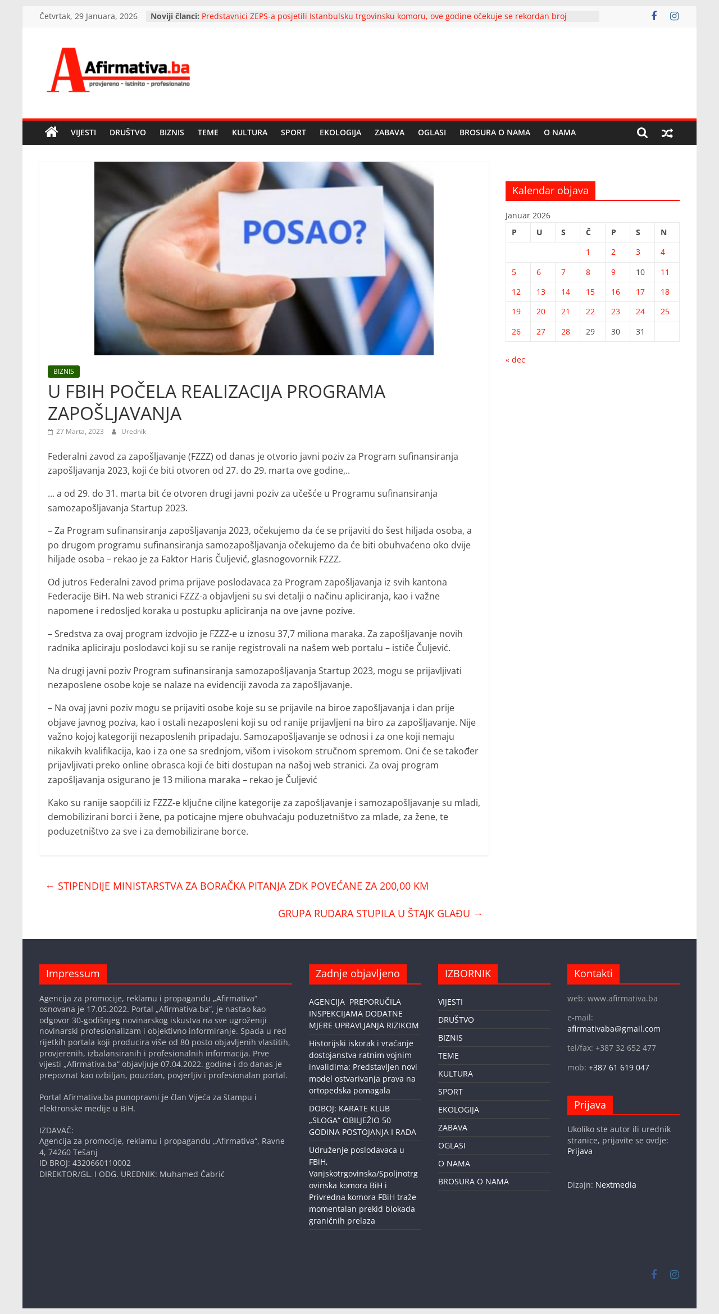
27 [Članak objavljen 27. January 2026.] (540, 331)
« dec (515, 359)
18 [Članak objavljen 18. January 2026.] (665, 291)
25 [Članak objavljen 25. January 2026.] (665, 311)
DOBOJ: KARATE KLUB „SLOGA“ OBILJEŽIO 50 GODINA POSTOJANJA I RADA (362, 1120)
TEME (208, 132)
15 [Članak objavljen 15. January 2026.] (590, 291)
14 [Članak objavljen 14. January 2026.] (565, 291)
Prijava (580, 1151)
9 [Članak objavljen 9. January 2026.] (613, 272)
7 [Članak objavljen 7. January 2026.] (563, 272)
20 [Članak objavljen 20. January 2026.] (540, 311)
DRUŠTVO (128, 132)
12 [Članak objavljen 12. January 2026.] (516, 291)
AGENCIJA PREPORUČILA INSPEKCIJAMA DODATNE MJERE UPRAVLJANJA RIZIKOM (364, 1013)
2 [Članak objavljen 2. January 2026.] (613, 251)
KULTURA (249, 132)
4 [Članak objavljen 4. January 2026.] (663, 251)
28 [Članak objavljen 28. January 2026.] (565, 331)
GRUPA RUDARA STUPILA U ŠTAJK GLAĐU (380, 913)
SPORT (293, 132)
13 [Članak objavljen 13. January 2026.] (540, 291)
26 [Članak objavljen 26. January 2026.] (516, 331)
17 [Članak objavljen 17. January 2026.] (640, 291)
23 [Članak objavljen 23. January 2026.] (615, 311)
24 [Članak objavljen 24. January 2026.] (640, 311)
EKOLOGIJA (340, 132)
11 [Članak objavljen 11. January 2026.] (665, 272)
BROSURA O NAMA (494, 132)
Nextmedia (615, 1184)
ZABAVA (389, 132)
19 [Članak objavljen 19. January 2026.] (516, 311)
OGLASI (432, 132)
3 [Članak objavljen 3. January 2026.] (638, 251)
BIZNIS (172, 132)
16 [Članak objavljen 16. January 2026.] (615, 291)
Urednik (133, 431)
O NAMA (560, 132)
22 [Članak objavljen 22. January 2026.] (590, 311)
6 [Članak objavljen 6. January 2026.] (538, 272)
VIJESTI (83, 132)
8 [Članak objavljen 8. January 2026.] (588, 272)
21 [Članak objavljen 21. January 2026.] (565, 311)
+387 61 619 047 (619, 1067)
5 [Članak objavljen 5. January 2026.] (514, 272)
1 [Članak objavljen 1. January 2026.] (588, 251)
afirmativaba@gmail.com (614, 1028)
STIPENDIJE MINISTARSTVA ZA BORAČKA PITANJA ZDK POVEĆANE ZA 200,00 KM (237, 885)
